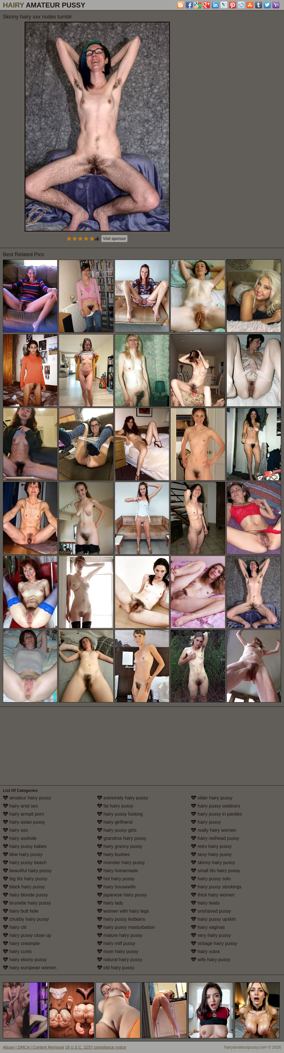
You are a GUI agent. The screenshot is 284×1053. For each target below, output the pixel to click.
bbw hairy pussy (22, 854)
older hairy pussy (211, 797)
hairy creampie (21, 943)
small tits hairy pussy (215, 870)
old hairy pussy (115, 967)
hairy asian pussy (24, 822)
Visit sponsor (114, 238)
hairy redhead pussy (215, 838)
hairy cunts (17, 951)
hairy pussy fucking (120, 814)
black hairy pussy (24, 886)
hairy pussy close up (27, 935)
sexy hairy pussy (211, 854)
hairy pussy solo (211, 878)
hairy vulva (205, 951)
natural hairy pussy (119, 959)
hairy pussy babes (25, 846)
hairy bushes (113, 854)
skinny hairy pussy (213, 862)
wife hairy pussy (210, 959)
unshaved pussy (211, 911)
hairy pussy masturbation (126, 927)
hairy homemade (117, 870)
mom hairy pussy (117, 951)
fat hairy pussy (115, 805)
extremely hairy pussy (122, 797)
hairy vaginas (208, 927)
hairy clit (14, 927)
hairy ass (15, 830)
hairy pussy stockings (216, 886)
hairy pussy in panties (216, 814)
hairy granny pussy (119, 846)
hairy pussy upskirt (213, 919)
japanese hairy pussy (122, 894)
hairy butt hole (20, 911)
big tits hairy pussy (25, 878)
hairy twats (205, 903)
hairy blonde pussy (25, 894)
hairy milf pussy (116, 943)
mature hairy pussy (120, 935)
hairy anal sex (20, 805)
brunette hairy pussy (27, 903)
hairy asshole (20, 838)
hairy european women (29, 967)
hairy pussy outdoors (215, 805)
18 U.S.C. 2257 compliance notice (95, 1047)
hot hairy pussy (116, 878)
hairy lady (110, 903)
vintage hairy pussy (214, 943)
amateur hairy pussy (27, 797)
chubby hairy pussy (26, 919)
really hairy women (213, 830)
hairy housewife (116, 886)
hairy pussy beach (25, 862)
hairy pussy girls (117, 830)
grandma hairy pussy (121, 838)
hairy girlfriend (115, 822)
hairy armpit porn (23, 814)
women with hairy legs (123, 911)
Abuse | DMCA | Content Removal (33, 1047)
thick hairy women (213, 894)
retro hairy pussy (211, 846)
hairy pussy (206, 822)
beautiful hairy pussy (27, 870)
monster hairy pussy (121, 862)
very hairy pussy (211, 935)
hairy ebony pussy (25, 959)
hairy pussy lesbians (121, 919)
